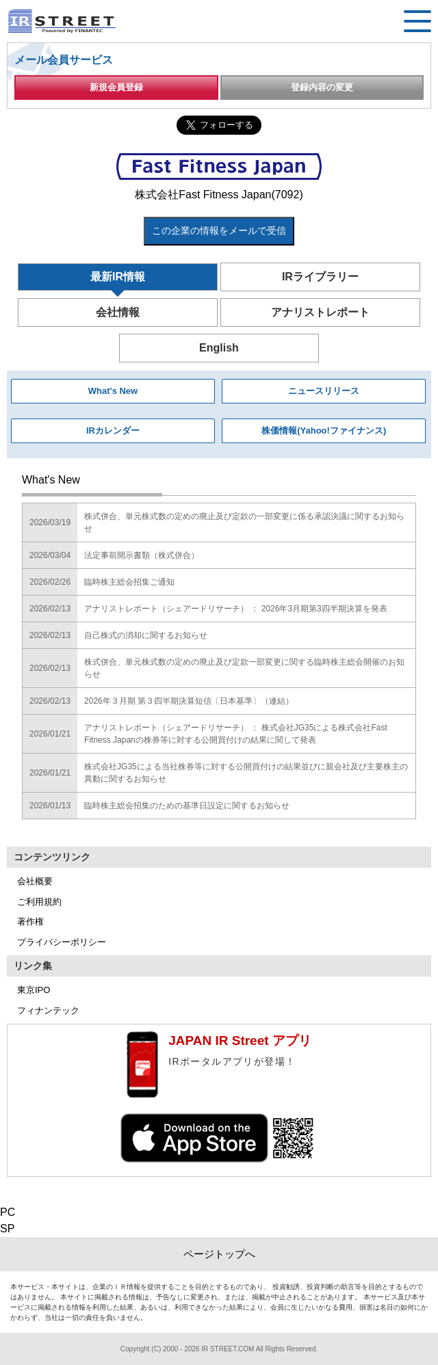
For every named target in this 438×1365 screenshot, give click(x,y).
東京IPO (33, 990)
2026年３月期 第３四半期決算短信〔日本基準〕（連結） (189, 701)
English (219, 348)
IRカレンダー (113, 430)
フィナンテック (48, 1010)
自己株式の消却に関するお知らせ (145, 635)
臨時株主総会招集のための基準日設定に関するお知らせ (186, 805)
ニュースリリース (323, 391)
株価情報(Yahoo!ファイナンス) (323, 430)
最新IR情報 (117, 276)
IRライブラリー (320, 276)
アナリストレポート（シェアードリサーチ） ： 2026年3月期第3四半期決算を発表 (235, 608)
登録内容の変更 (322, 87)
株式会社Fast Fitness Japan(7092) (218, 194)
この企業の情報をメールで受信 (219, 230)
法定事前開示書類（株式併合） (141, 555)
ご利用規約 (39, 902)
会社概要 (35, 881)
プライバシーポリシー (61, 942)
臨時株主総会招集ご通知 (129, 582)
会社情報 (118, 312)
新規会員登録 (116, 87)
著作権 (30, 921)
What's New (113, 391)
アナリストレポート (320, 312)
